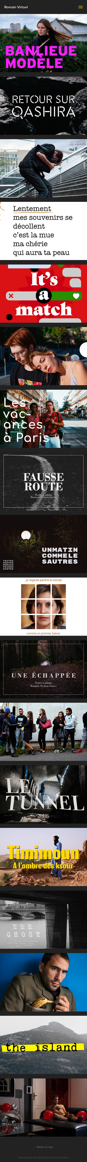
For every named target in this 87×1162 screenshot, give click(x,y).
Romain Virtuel (16, 6)
